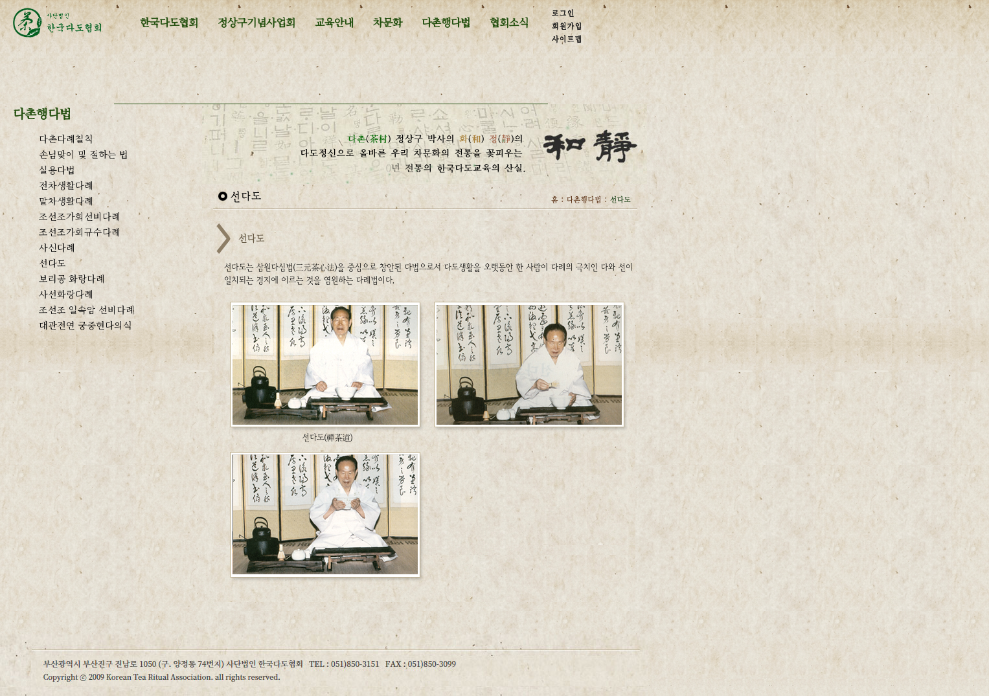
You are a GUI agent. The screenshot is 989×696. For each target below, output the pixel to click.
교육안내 (334, 22)
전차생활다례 (66, 185)
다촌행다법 (446, 22)
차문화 (387, 22)
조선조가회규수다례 (79, 231)
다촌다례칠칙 (66, 138)
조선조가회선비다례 (79, 216)
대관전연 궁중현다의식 (85, 325)
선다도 (52, 262)
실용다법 (57, 169)
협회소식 (509, 22)
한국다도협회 (169, 22)
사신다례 (57, 247)
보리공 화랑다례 (72, 278)
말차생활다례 (66, 200)
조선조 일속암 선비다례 (87, 309)
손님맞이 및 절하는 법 (83, 154)
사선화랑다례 (66, 293)
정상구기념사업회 (256, 22)
